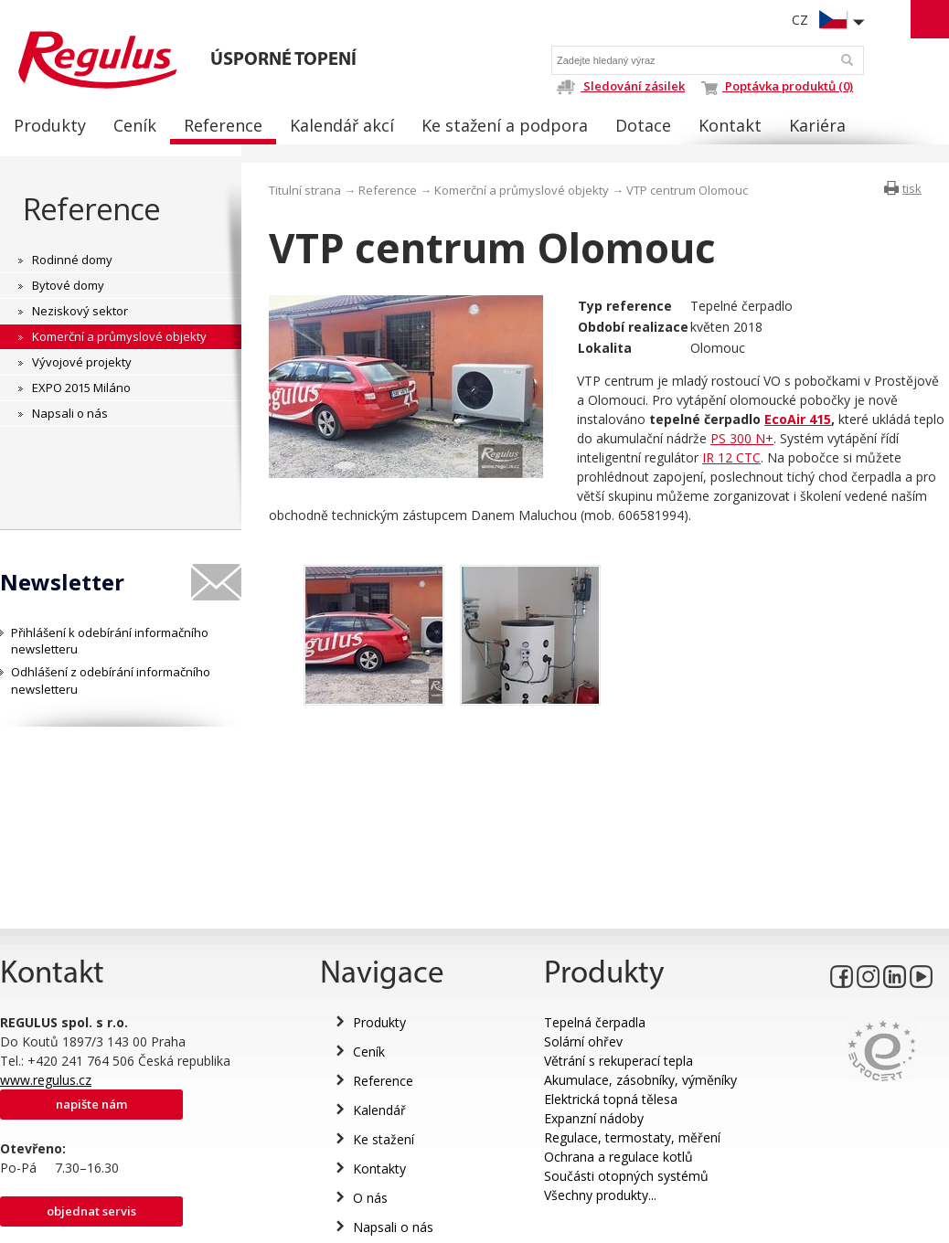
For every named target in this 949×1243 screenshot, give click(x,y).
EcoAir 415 (797, 419)
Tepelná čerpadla (594, 1022)
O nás (370, 1197)
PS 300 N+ (741, 438)
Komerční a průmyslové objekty (521, 190)
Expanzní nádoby (594, 1118)
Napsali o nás (393, 1227)
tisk (912, 188)
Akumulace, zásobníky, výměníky (640, 1080)
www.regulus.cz (45, 1080)
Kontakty (379, 1168)
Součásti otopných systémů (626, 1176)
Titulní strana (305, 190)
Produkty (379, 1022)
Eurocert (882, 1050)
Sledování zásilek (620, 86)
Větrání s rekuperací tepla (618, 1060)
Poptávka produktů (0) (777, 86)
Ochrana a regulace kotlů (618, 1156)
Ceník (369, 1051)
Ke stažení (383, 1139)
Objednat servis (91, 1211)
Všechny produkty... (600, 1195)
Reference (92, 208)
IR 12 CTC (731, 457)
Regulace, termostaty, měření (632, 1137)
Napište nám (91, 1104)
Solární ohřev (583, 1041)
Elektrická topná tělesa (610, 1099)
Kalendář (379, 1110)
